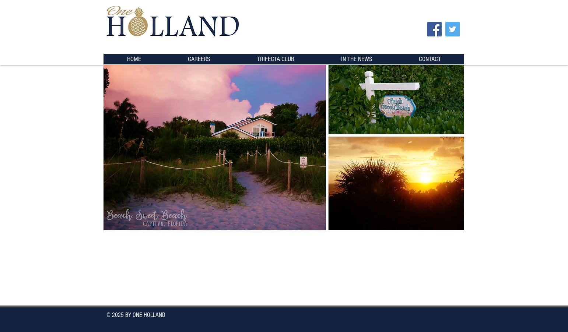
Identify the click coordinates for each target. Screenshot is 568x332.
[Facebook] (434, 29)
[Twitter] (452, 29)
